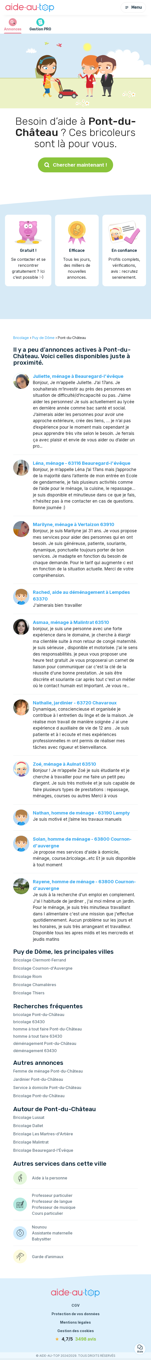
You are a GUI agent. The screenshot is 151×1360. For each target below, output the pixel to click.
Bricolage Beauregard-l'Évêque (43, 1150)
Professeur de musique (54, 1207)
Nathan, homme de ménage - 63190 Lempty (81, 813)
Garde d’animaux (48, 1256)
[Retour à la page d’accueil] (30, 7)
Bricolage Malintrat (31, 1142)
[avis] (75, 1339)
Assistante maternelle (52, 1232)
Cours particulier (47, 1213)
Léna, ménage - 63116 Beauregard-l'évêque (81, 463)
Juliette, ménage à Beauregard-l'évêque (78, 376)
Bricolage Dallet (28, 1125)
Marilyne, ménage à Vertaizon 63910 (73, 524)
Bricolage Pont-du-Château (39, 1095)
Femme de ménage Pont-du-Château (48, 1071)
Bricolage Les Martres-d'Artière (43, 1133)
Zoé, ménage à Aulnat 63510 (64, 764)
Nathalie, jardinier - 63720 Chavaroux (75, 702)
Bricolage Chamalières (34, 984)
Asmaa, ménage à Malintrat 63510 (71, 622)
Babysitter (41, 1238)
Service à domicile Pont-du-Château (47, 1087)
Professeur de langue (52, 1201)
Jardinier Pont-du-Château (38, 1079)
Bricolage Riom (27, 976)
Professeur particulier (52, 1195)
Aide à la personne (49, 1177)
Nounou (39, 1226)
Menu (133, 7)
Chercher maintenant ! (75, 165)
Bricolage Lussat (28, 1117)
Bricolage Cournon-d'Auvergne (43, 968)
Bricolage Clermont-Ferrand (39, 959)
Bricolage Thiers (28, 992)
